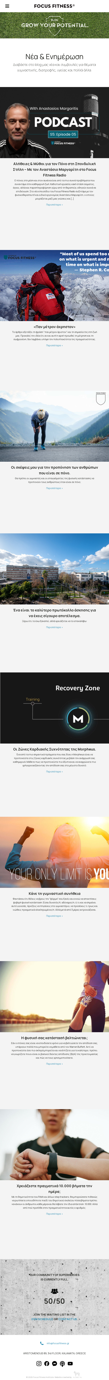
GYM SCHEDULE (42, 1319)
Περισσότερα (53, 204)
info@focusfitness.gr (58, 1343)
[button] (42, 1343)
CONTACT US (67, 1319)
